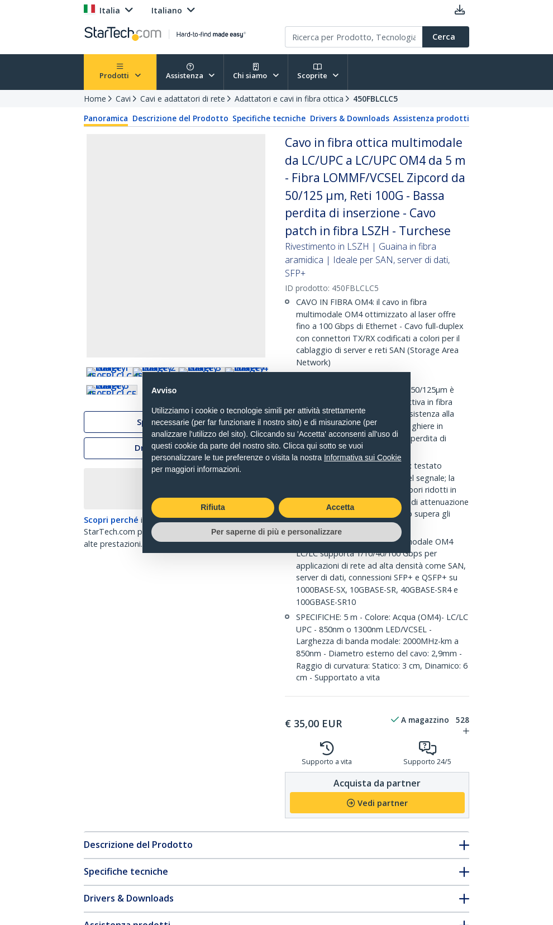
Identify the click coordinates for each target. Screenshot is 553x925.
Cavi (123, 98)
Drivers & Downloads (349, 118)
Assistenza (190, 71)
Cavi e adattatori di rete (182, 98)
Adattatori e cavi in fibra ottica (289, 98)
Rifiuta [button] (213, 507)
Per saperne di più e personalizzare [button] (276, 531)
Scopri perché (111, 578)
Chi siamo (256, 71)
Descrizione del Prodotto (180, 118)
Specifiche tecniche (269, 118)
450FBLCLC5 (375, 98)
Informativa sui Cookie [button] (363, 457)
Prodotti (120, 71)
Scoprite (318, 71)
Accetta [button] (340, 507)
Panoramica (106, 118)
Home (95, 98)
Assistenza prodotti (431, 118)
